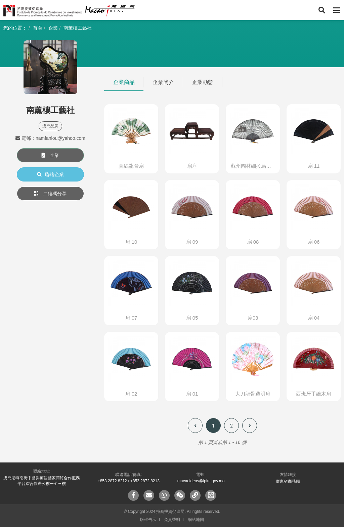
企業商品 (124, 82)
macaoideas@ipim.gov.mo (201, 481)
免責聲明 (172, 519)
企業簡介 (163, 82)
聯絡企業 (50, 174)
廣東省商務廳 (288, 481)
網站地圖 (196, 519)
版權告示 (148, 519)
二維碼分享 (50, 193)
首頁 (37, 28)
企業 (53, 28)
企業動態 (202, 82)
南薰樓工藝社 (77, 28)
